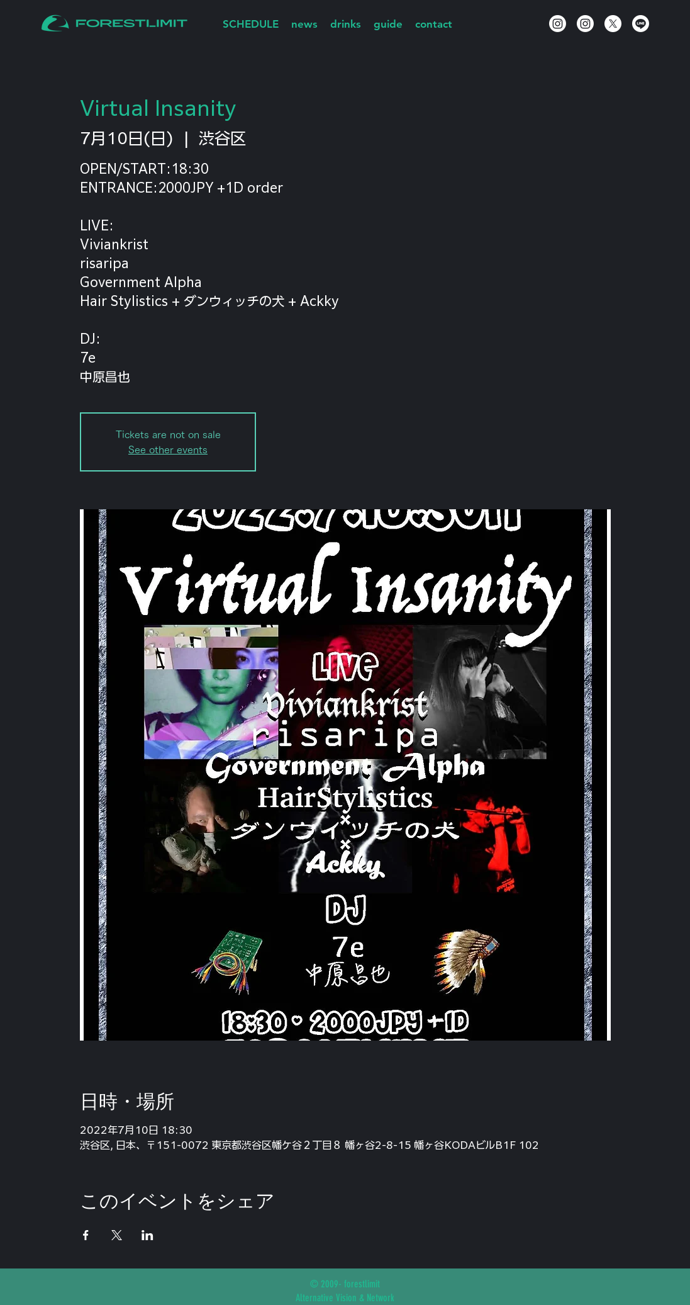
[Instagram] (557, 23)
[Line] (640, 23)
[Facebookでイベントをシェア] (86, 1235)
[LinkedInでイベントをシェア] (147, 1235)
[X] (612, 23)
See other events (168, 449)
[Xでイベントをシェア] (117, 1235)
